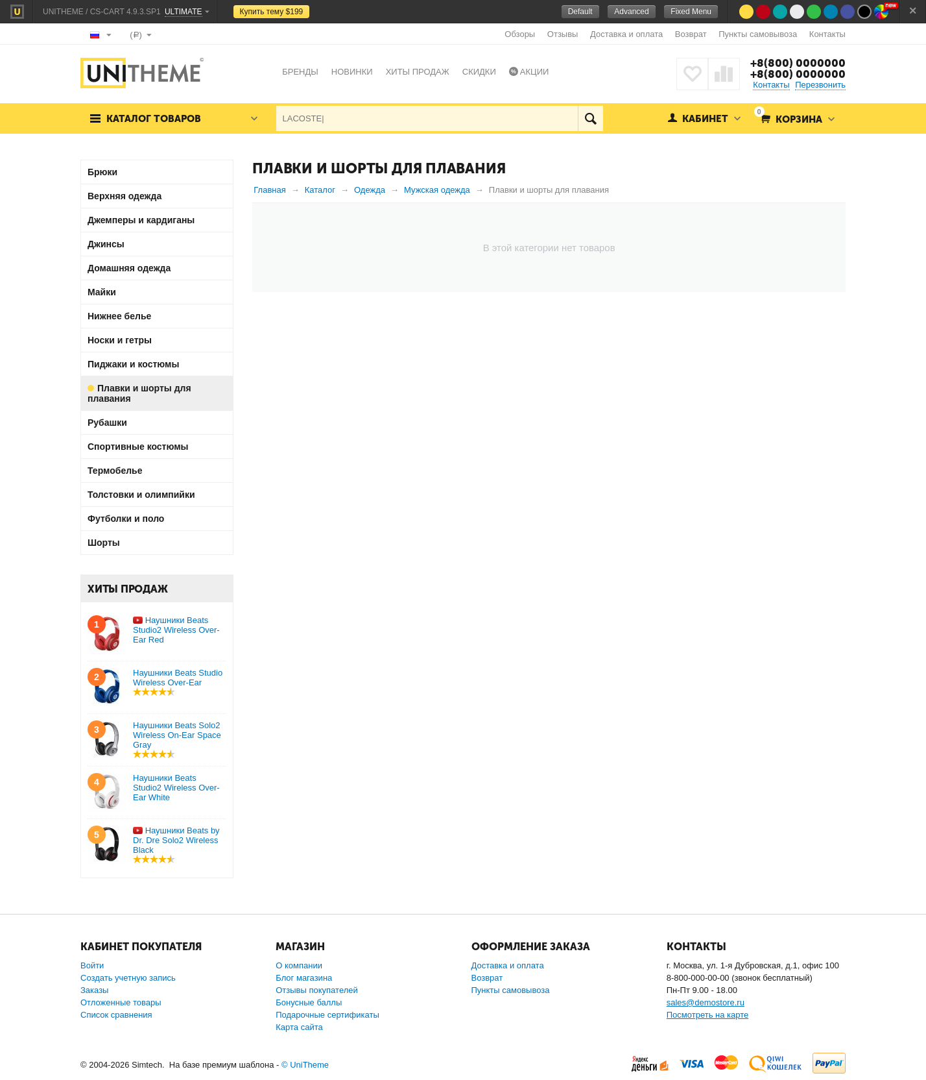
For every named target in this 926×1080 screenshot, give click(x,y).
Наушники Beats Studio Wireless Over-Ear (177, 677)
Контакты (827, 34)
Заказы (94, 990)
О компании (299, 965)
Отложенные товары (120, 1002)
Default (580, 11)
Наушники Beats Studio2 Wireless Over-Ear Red (176, 629)
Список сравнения (116, 1015)
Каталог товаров (153, 119)
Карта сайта (299, 1027)
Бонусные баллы (309, 1002)
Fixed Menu (691, 11)
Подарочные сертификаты (327, 1015)
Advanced (631, 11)
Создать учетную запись (128, 978)
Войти (92, 965)
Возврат (691, 34)
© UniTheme (305, 1065)
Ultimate (183, 11)
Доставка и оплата (626, 34)
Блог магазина (304, 978)
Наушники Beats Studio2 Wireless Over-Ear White (176, 787)
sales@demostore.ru (705, 1002)
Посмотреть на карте (707, 1015)
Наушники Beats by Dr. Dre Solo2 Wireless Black (176, 840)
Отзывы (562, 34)
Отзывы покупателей (317, 990)
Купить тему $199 (271, 11)
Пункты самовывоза (757, 34)
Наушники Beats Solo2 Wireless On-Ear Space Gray (177, 735)
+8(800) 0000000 (798, 62)
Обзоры (520, 34)
